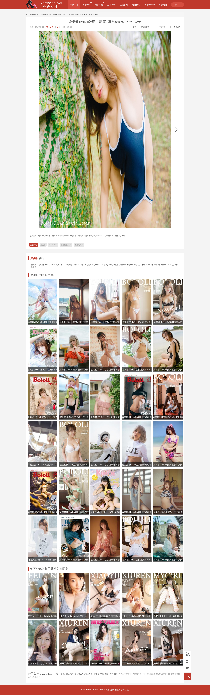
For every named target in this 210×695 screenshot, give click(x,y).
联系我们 (126, 690)
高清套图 (124, 5)
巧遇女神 (163, 5)
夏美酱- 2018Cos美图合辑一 (42, 465)
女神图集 (99, 5)
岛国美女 (111, 5)
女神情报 (136, 5)
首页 (39, 14)
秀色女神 (110, 690)
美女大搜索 (150, 5)
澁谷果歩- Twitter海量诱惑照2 (74, 616)
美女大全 (87, 5)
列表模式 (161, 27)
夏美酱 (52, 14)
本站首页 (74, 5)
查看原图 (175, 27)
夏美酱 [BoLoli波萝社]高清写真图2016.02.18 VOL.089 (77, 14)
